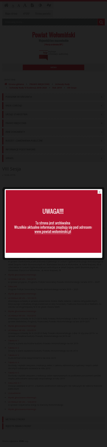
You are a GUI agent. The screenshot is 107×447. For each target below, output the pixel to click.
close (99, 178)
